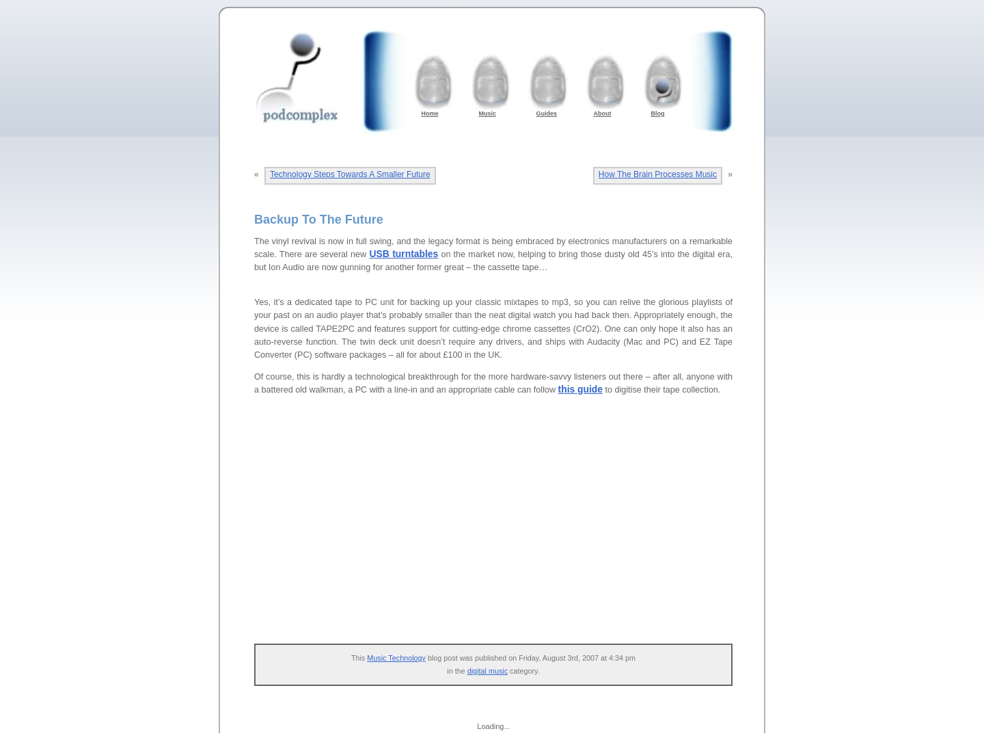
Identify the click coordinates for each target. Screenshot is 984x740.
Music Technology (396, 658)
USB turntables (403, 253)
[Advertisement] (500, 527)
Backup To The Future (318, 219)
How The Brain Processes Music (658, 174)
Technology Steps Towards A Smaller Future (350, 174)
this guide (580, 389)
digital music (487, 671)
